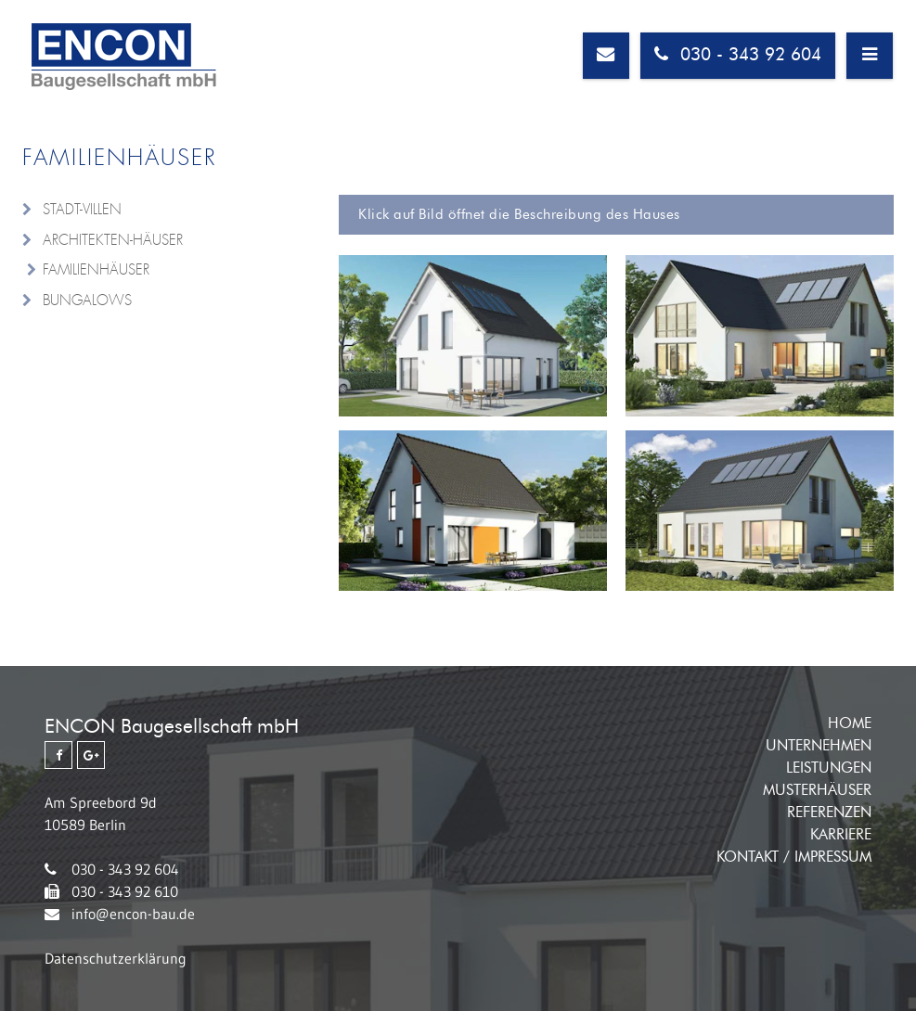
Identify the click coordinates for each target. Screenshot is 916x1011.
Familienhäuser (96, 270)
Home (849, 723)
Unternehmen (818, 745)
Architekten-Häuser (113, 240)
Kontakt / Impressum (793, 857)
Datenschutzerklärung (116, 958)
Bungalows (87, 300)
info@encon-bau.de (133, 913)
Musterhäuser (817, 790)
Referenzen (829, 812)
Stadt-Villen (82, 209)
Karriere (840, 834)
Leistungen (828, 768)
